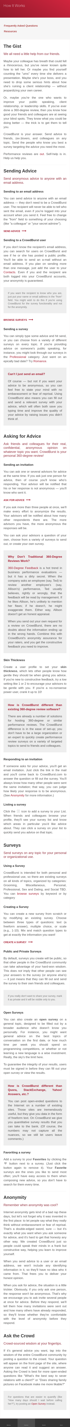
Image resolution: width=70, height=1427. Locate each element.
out (42, 154)
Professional (18, 357)
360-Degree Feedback (23, 568)
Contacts (9, 272)
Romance (39, 361)
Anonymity (17, 795)
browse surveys (28, 893)
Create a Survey (15, 942)
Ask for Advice (14, 500)
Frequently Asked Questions (21, 25)
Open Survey (38, 1403)
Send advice (12, 231)
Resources (10, 31)
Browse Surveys (15, 319)
